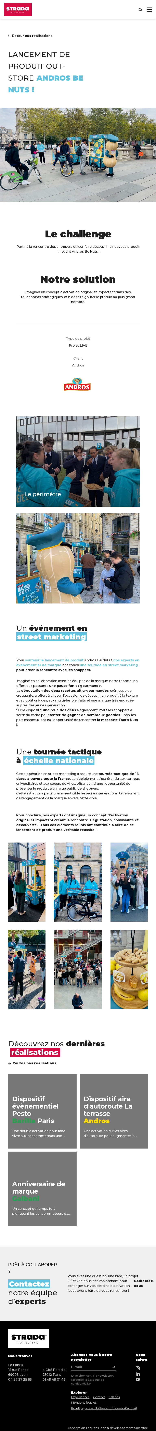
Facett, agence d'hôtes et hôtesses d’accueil (107, 1407)
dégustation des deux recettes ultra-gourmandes (65, 691)
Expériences (81, 1397)
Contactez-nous (143, 1283)
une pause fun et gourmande (75, 686)
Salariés (118, 1397)
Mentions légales (85, 1402)
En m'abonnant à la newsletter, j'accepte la (92, 1379)
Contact (101, 1397)
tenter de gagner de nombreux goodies (85, 715)
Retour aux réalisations (30, 36)
